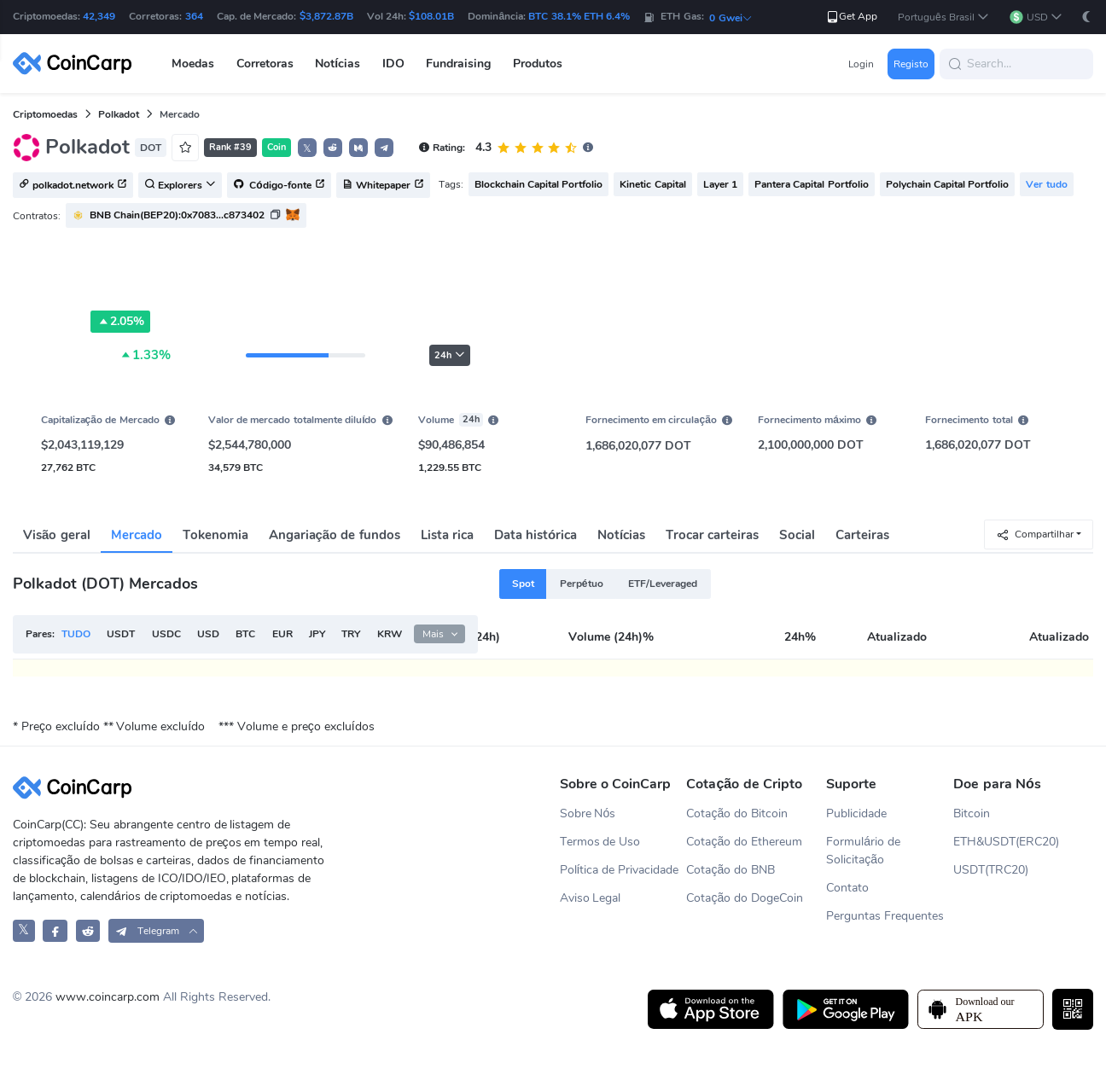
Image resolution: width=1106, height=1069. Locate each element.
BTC (245, 634)
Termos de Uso (600, 842)
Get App (851, 16)
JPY (317, 634)
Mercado (136, 534)
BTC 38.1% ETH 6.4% (579, 16)
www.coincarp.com (107, 997)
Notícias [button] (337, 63)
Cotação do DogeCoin (744, 898)
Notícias (621, 534)
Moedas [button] (193, 63)
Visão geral (56, 534)
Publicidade (856, 813)
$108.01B (431, 16)
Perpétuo (581, 583)
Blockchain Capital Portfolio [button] (538, 184)
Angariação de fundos (334, 534)
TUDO (75, 634)
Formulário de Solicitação (863, 851)
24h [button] (449, 355)
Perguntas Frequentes (885, 916)
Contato (847, 888)
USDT (121, 634)
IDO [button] (393, 63)
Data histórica (535, 534)
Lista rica (447, 534)
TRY (350, 634)
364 (194, 16)
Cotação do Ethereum (744, 842)
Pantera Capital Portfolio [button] (811, 184)
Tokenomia (215, 534)
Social (797, 534)
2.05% (120, 321)
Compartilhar (1035, 534)
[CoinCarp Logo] (77, 63)
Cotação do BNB (730, 870)
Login (861, 64)
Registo (911, 64)
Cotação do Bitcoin (737, 813)
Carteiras (862, 534)
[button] (943, 17)
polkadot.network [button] (73, 186)
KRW (389, 634)
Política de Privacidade (619, 870)
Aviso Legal (590, 898)
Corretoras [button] (265, 63)
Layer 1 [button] (720, 184)
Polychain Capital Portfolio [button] (948, 184)
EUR (282, 634)
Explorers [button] (180, 186)
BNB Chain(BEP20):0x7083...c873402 (177, 215)
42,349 (99, 16)
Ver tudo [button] (1046, 184)
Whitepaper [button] (383, 186)
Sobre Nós (588, 813)
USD (208, 634)
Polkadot (118, 114)
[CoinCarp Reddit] (88, 930)
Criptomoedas (45, 114)
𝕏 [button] (307, 148)
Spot (523, 583)
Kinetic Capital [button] (652, 184)
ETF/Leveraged (662, 583)
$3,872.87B (326, 16)
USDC (166, 634)
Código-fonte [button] (279, 186)
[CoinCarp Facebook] (55, 930)
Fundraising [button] (458, 63)
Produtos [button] (537, 63)
